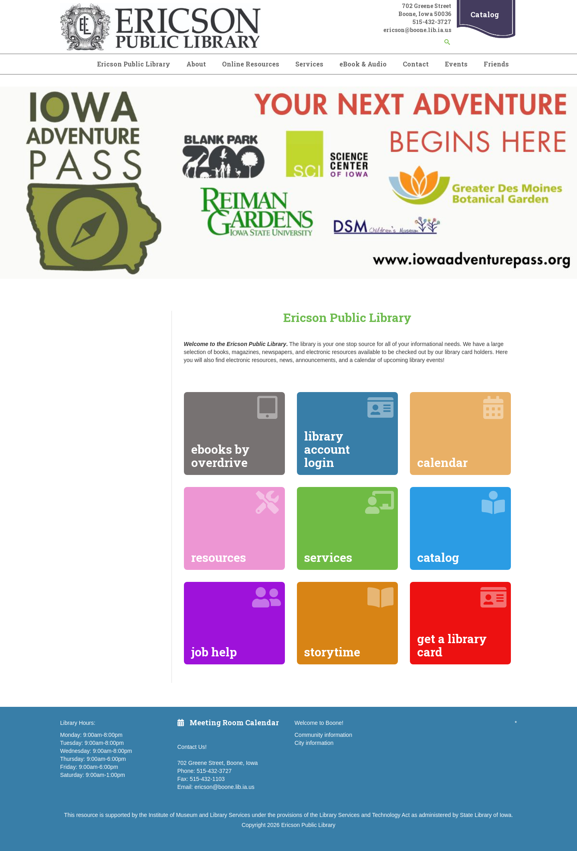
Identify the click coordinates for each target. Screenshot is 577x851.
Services (309, 64)
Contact (416, 64)
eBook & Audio (363, 64)
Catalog (484, 14)
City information (314, 743)
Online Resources (250, 64)
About (196, 64)
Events (456, 64)
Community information (323, 735)
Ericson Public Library (133, 64)
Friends (496, 64)
